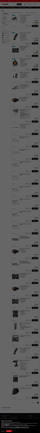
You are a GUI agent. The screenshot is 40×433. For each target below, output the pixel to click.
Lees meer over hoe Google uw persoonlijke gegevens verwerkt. (20, 427)
